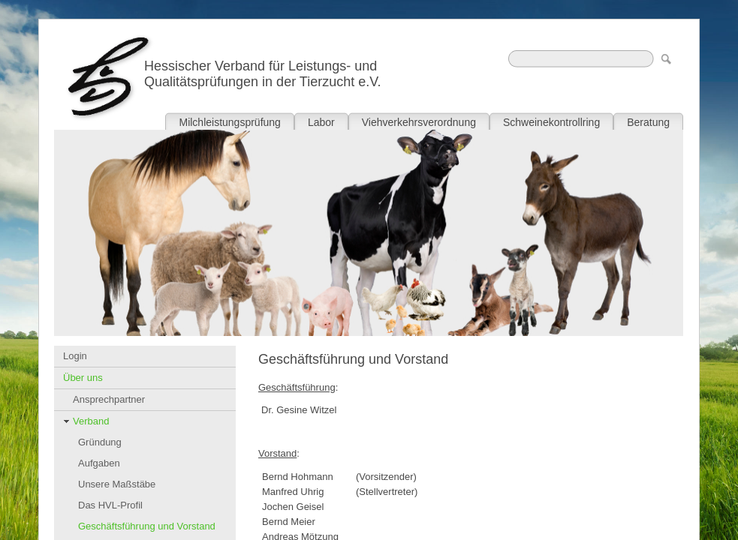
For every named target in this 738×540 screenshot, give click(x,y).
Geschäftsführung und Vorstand (146, 526)
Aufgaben (99, 463)
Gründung (100, 442)
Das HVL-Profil (110, 505)
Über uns (83, 377)
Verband (91, 421)
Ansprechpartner (109, 399)
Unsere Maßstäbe (116, 484)
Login (75, 356)
